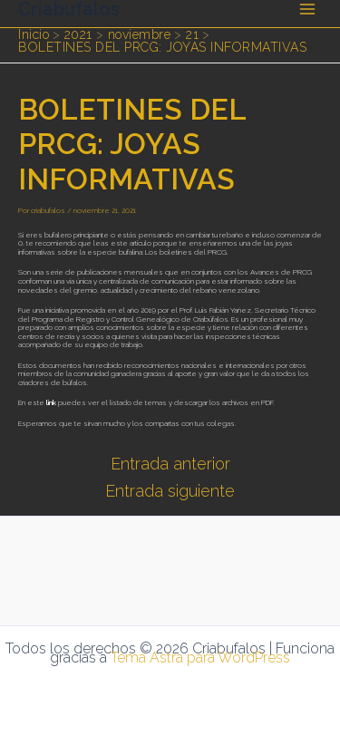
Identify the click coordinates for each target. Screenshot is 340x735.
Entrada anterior (170, 464)
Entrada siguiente (170, 491)
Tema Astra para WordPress (200, 657)
